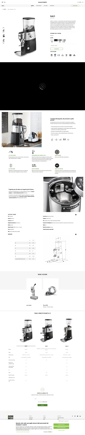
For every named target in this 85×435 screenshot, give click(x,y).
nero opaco (56, 40)
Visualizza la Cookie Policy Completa (22, 431)
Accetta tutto (61, 424)
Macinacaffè (11, 9)
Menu (3, 2)
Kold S (46, 346)
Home (8, 9)
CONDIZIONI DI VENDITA (61, 417)
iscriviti (42, 405)
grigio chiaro (60, 40)
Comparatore (52, 5)
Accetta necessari (61, 427)
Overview (32, 5)
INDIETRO (4, 9)
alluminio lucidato (63, 40)
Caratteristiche (38, 5)
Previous (3, 27)
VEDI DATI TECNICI (53, 45)
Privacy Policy (45, 401)
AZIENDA (44, 417)
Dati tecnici (45, 5)
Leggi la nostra (42, 401)
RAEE (58, 419)
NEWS (44, 419)
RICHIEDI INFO (75, 5)
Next (3, 43)
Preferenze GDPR (61, 430)
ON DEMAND (30, 419)
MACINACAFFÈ (31, 417)
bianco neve (52, 40)
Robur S (66, 346)
